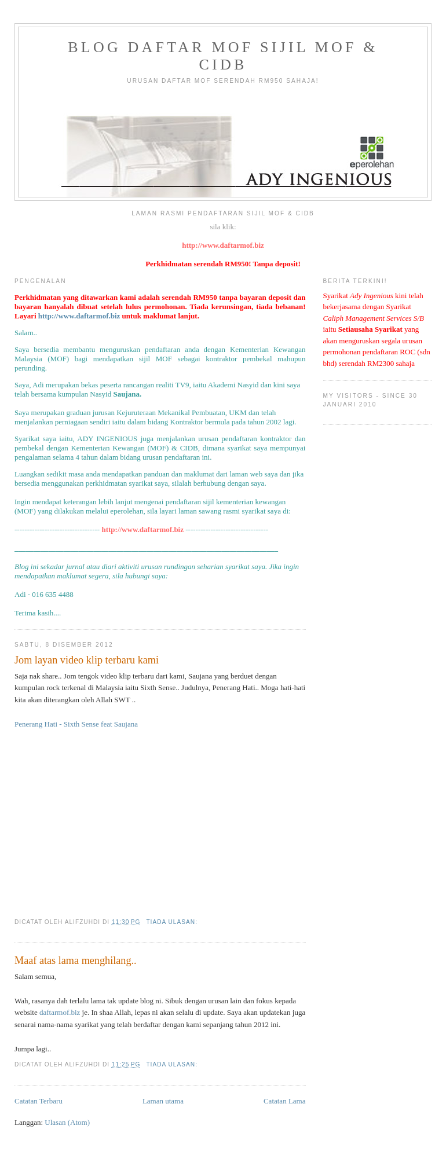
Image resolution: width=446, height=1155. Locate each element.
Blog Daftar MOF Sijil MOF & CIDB (223, 56)
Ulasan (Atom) (67, 1122)
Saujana (126, 394)
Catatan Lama (285, 1101)
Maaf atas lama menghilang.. (75, 960)
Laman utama (163, 1101)
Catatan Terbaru (38, 1101)
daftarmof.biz (59, 1012)
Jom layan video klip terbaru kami (86, 660)
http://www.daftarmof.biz (223, 245)
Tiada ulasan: (172, 922)
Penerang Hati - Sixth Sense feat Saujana (76, 724)
